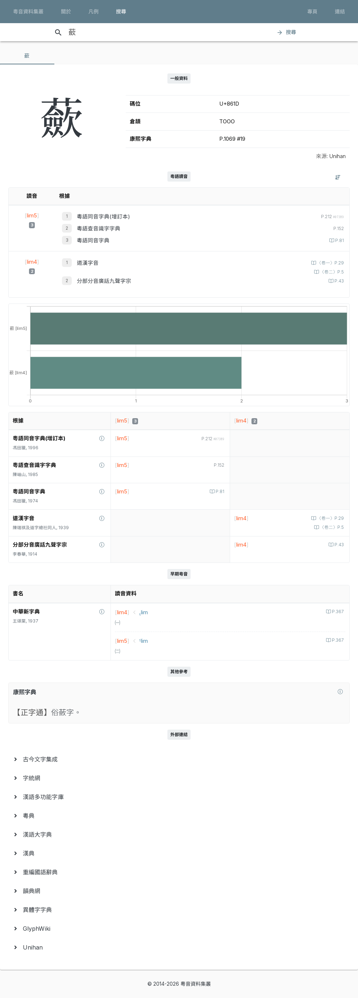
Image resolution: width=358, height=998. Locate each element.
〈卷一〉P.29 (330, 263)
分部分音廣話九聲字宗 (104, 281)
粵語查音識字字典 (98, 228)
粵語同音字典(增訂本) (103, 216)
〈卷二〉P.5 (331, 272)
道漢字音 (88, 263)
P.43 (338, 281)
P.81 (339, 240)
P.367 (337, 611)
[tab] (27, 55)
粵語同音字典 (93, 240)
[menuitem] (179, 759)
